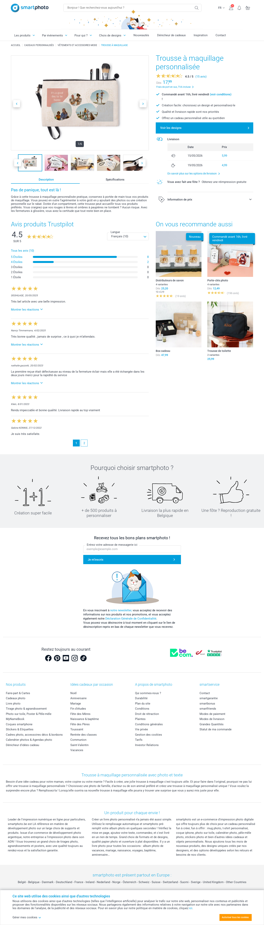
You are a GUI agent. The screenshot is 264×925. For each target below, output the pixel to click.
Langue (115, 232)
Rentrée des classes (83, 734)
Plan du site (142, 703)
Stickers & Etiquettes (19, 729)
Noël (73, 693)
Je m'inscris (95, 559)
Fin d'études (78, 708)
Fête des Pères (80, 724)
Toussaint (76, 729)
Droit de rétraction (147, 714)
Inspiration (201, 35)
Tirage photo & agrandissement (26, 708)
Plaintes (140, 719)
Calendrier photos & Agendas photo (29, 740)
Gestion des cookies (148, 734)
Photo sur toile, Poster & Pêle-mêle (28, 714)
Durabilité (141, 698)
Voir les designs (171, 128)
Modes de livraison (212, 719)
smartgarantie (209, 698)
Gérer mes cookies (27, 917)
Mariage (75, 703)
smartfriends (208, 708)
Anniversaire (78, 698)
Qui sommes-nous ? (148, 693)
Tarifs (138, 740)
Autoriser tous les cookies (235, 917)
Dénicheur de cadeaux (171, 35)
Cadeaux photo (15, 698)
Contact (221, 35)
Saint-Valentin (79, 745)
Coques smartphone (19, 724)
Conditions (142, 708)
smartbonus (207, 703)
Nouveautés (141, 35)
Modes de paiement (212, 714)
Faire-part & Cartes (18, 693)
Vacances (76, 750)
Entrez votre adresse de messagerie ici (112, 545)
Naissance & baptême (84, 719)
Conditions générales (149, 724)
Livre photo (13, 703)
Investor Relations (147, 745)
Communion (78, 740)
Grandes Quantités (212, 724)
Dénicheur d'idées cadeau (22, 745)
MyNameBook (15, 719)
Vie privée (141, 729)
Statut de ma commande (216, 729)
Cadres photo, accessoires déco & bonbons (34, 734)
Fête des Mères (80, 714)
